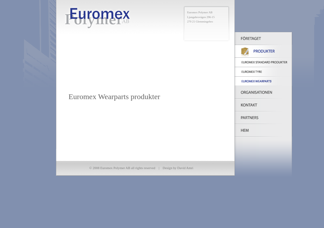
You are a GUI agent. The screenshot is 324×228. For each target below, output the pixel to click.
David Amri (185, 168)
